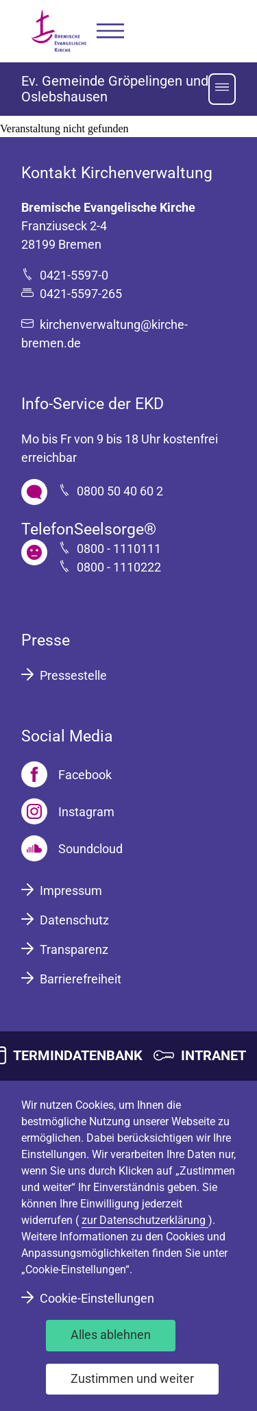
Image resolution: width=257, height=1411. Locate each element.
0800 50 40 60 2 (120, 491)
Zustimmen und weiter (132, 1378)
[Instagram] (67, 811)
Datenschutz (74, 920)
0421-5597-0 (74, 275)
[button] (110, 31)
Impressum (71, 890)
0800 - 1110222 (119, 567)
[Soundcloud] (72, 848)
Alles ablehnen (111, 1334)
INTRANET (213, 1055)
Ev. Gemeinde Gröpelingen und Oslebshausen (114, 89)
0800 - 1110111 (119, 548)
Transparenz (74, 949)
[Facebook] (66, 774)
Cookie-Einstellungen (97, 1298)
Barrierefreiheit (80, 979)
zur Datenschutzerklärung (145, 1220)
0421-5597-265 (81, 293)
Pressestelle (73, 675)
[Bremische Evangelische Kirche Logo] (59, 31)
